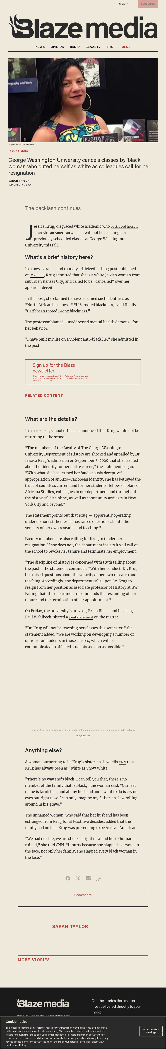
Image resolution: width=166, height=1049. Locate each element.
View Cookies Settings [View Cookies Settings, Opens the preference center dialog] (151, 1031)
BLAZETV (93, 47)
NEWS (40, 47)
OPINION (57, 47)
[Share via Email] (89, 879)
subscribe (147, 4)
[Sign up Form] (112, 372)
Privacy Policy (64, 376)
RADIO (75, 47)
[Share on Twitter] (77, 879)
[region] (83, 1032)
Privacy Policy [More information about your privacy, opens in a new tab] (18, 1045)
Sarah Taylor (19, 181)
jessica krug (18, 151)
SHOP (111, 47)
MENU (126, 47)
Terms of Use (79, 376)
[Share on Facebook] (66, 879)
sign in (123, 4)
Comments (83, 896)
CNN (123, 762)
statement (41, 430)
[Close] (162, 1032)
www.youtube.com (83, 736)
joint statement (82, 617)
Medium (37, 275)
